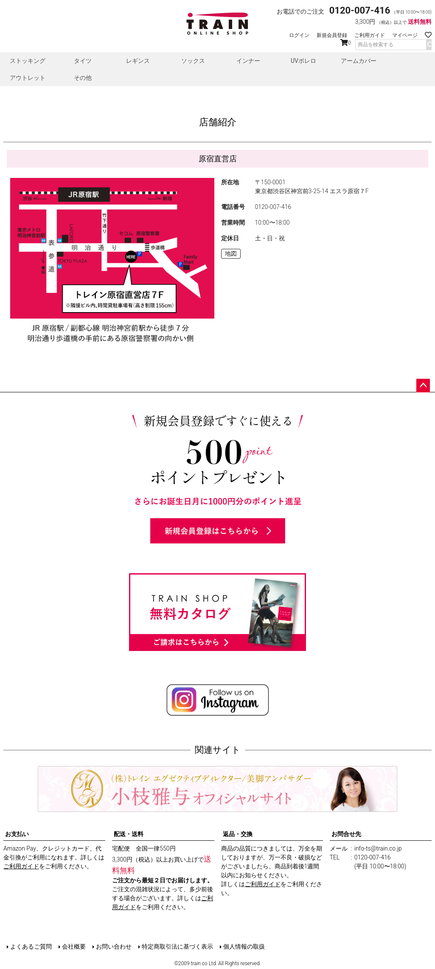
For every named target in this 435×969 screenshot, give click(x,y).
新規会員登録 (332, 35)
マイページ (405, 35)
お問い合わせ (114, 946)
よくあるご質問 (31, 946)
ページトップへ (423, 385)
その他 (83, 77)
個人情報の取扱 (244, 946)
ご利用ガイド (369, 35)
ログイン (299, 35)
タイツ (83, 60)
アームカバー (358, 60)
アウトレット (27, 77)
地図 (231, 253)
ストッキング (27, 60)
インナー (248, 60)
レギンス (138, 60)
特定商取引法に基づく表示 (177, 946)
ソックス (193, 60)
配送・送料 (128, 834)
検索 (428, 44)
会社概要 (74, 946)
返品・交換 (238, 834)
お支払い (17, 834)
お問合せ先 (346, 834)
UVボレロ (303, 60)
